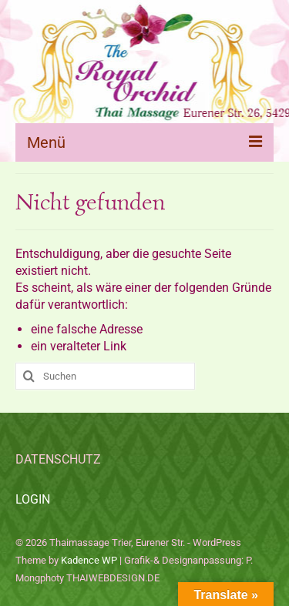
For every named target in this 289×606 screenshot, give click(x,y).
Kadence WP (89, 560)
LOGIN (32, 499)
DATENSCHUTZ (58, 459)
